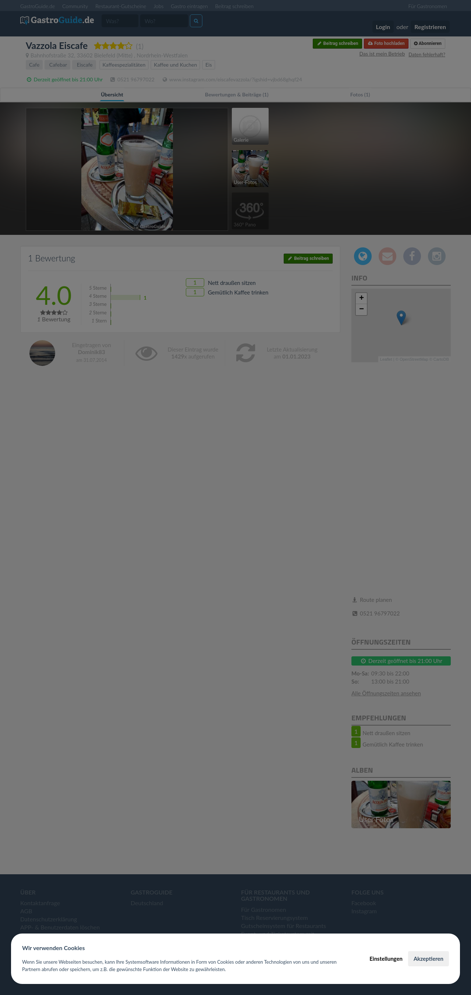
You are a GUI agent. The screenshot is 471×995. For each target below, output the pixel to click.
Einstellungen (386, 958)
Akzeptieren (428, 958)
